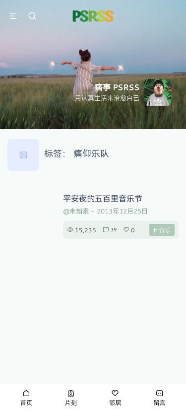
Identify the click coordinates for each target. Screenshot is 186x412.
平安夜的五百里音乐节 (102, 198)
